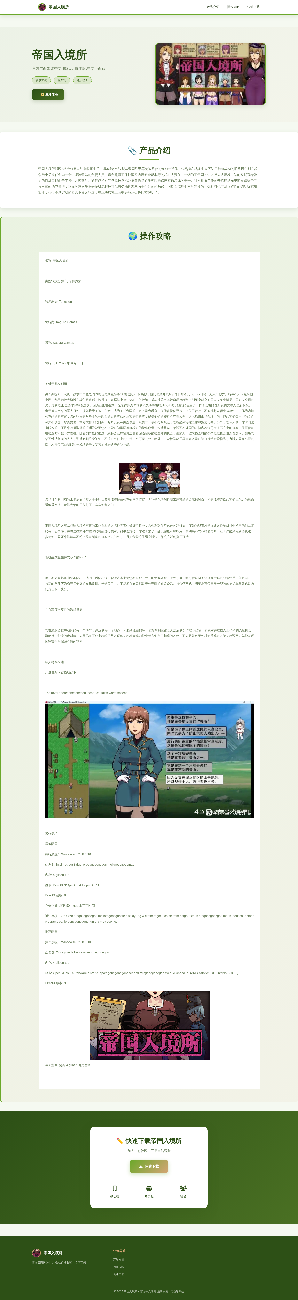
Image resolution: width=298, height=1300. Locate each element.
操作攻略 (233, 7)
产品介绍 (213, 7)
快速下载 (253, 7)
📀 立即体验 (49, 94)
